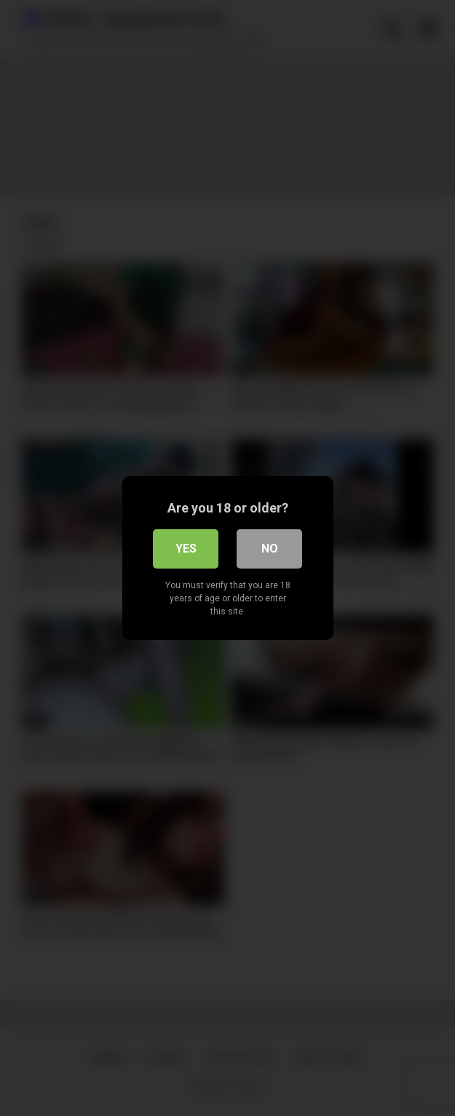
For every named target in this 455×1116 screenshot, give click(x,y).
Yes (186, 548)
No (269, 548)
